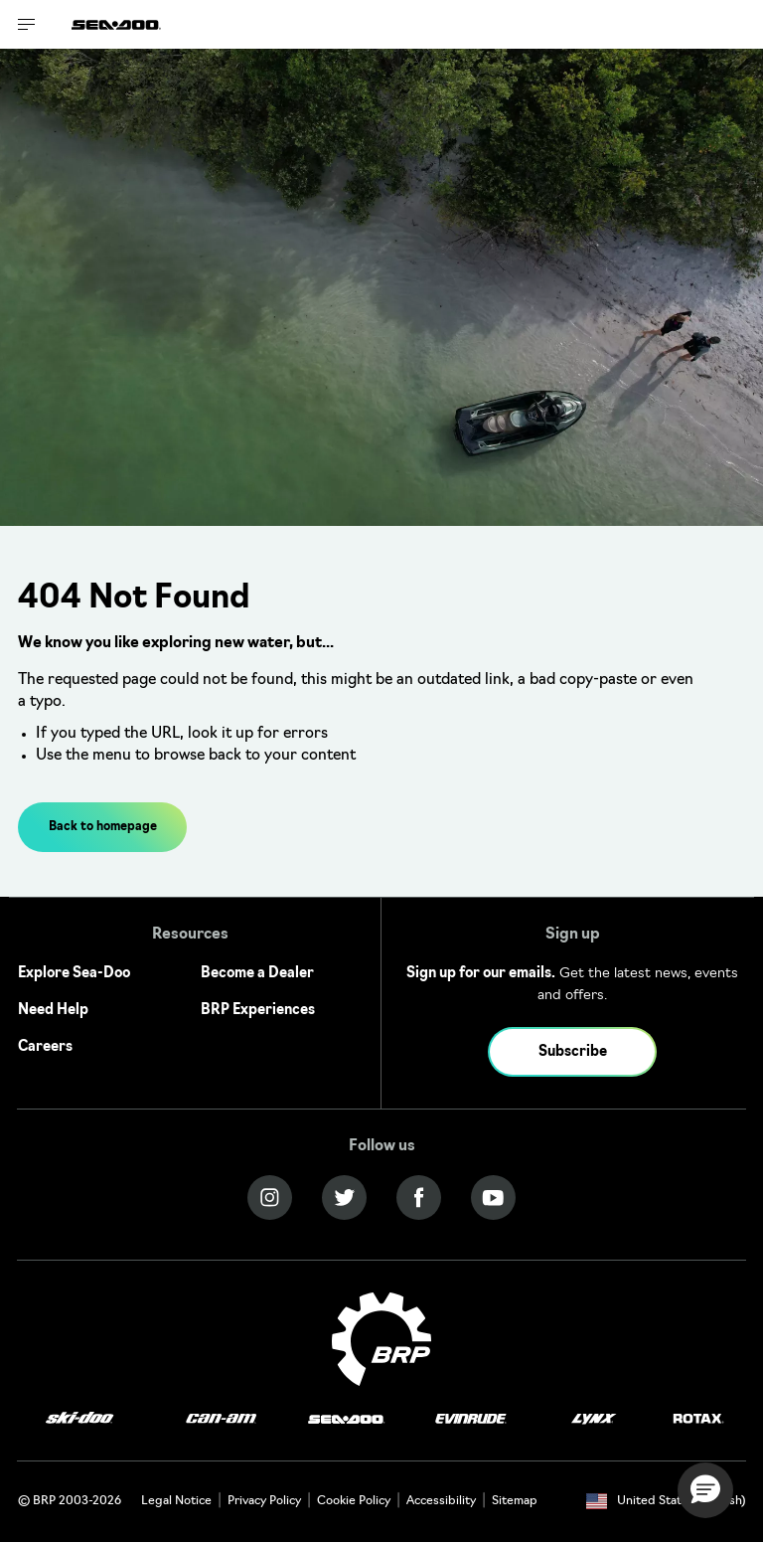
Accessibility (441, 1501)
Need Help (53, 1010)
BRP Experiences (258, 1010)
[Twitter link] (344, 1197)
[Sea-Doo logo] (116, 24)
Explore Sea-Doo (74, 973)
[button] (705, 1490)
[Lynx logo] (594, 1419)
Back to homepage (103, 827)
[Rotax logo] (698, 1419)
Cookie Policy (353, 1501)
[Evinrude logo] (471, 1419)
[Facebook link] (418, 1197)
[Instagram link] (269, 1197)
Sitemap (514, 1501)
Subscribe (572, 1052)
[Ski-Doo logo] (79, 1419)
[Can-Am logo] (221, 1419)
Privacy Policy (264, 1501)
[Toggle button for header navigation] (27, 24)
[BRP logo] (381, 1339)
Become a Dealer (257, 973)
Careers (45, 1047)
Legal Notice (176, 1501)
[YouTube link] (493, 1197)
